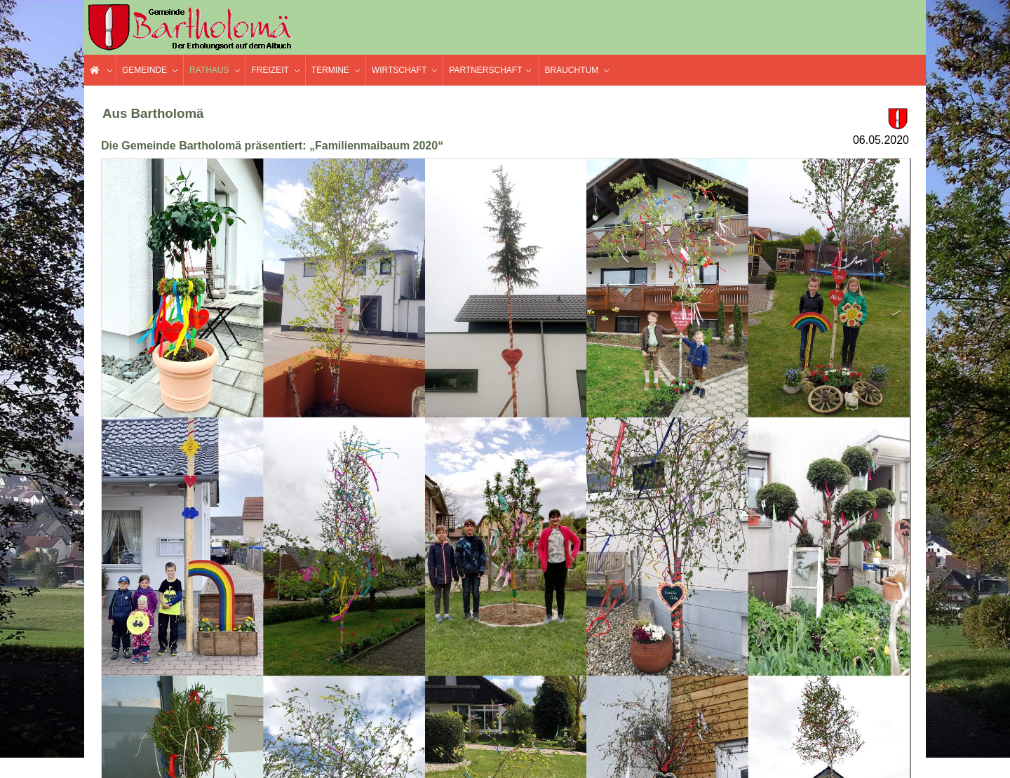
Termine (330, 70)
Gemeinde (144, 70)
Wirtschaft (399, 70)
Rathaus (209, 70)
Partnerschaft (485, 70)
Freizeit (269, 70)
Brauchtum (572, 70)
